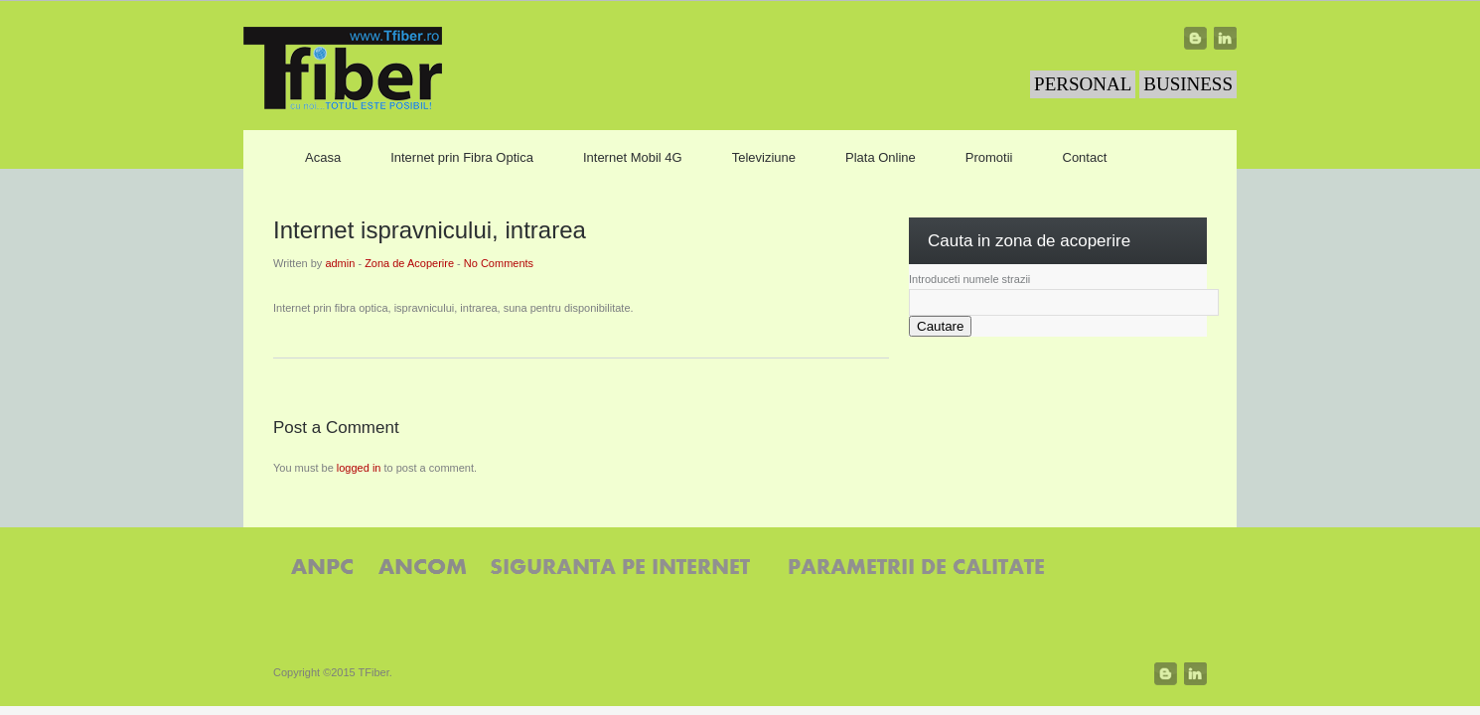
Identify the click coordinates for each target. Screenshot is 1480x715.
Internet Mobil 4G (632, 157)
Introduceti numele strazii (969, 279)
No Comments (498, 263)
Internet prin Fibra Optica (461, 157)
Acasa (323, 157)
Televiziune (764, 157)
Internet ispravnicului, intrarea (429, 229)
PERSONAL (1082, 83)
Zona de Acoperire (409, 263)
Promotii (989, 157)
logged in (359, 468)
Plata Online (880, 157)
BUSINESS (1188, 83)
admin (340, 263)
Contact (1085, 157)
